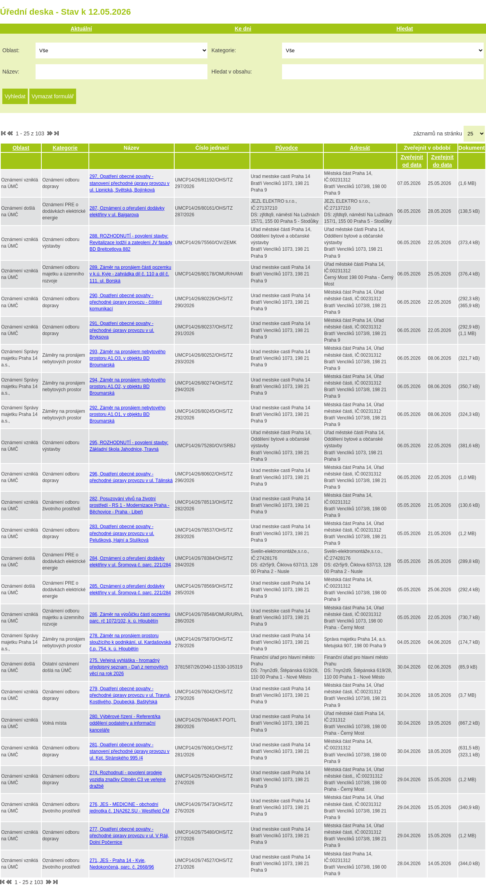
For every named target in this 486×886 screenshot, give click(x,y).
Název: (10, 71)
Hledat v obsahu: (231, 71)
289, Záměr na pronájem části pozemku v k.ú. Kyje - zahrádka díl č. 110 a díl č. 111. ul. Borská (130, 274)
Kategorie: (223, 50)
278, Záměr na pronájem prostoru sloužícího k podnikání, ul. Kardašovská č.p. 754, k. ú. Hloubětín (130, 642)
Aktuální (81, 29)
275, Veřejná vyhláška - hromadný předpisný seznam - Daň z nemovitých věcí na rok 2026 (129, 667)
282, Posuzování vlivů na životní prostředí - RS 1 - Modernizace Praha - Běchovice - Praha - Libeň (130, 505)
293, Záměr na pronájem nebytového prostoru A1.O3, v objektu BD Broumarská (128, 358)
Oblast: (10, 50)
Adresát (360, 148)
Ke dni (243, 29)
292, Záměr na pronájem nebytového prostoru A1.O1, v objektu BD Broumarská (128, 414)
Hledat (404, 29)
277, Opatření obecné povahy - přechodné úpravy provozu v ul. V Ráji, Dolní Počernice (129, 835)
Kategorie (65, 148)
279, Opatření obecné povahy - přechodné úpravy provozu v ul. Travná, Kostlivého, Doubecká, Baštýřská (130, 695)
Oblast (20, 148)
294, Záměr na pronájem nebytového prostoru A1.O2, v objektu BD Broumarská (128, 386)
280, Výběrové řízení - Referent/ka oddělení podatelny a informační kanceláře (125, 723)
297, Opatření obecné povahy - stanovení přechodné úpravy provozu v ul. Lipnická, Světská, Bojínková (130, 183)
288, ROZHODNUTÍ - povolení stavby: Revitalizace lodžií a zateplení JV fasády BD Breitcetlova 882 (131, 242)
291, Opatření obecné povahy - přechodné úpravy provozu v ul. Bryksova (122, 330)
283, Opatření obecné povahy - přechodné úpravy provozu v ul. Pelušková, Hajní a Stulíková (122, 533)
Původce (286, 148)
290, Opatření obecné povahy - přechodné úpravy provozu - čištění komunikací (126, 302)
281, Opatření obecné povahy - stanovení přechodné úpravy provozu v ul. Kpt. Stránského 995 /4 (130, 751)
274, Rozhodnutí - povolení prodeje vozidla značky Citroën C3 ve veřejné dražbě (128, 779)
